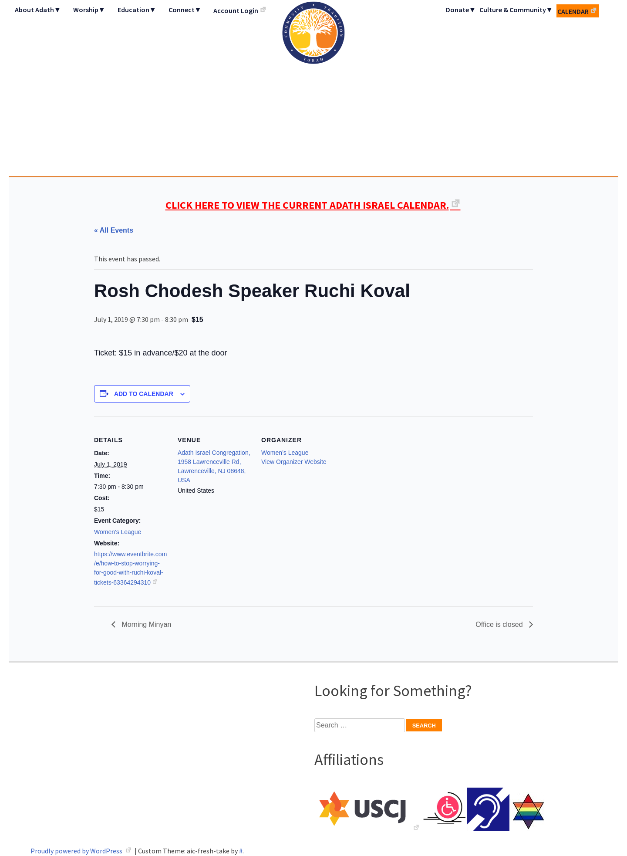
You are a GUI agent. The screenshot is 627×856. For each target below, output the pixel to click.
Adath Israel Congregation (313, 88)
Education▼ (137, 9)
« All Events (113, 230)
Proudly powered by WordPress (77, 850)
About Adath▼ (38, 9)
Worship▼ (89, 9)
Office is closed (500, 624)
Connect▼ (185, 9)
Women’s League (284, 452)
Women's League (117, 531)
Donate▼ (461, 9)
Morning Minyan (145, 624)
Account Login (235, 10)
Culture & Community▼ (516, 9)
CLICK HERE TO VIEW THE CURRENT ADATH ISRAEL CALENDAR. (307, 205)
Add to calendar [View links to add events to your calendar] (143, 393)
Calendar (573, 11)
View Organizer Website (294, 461)
